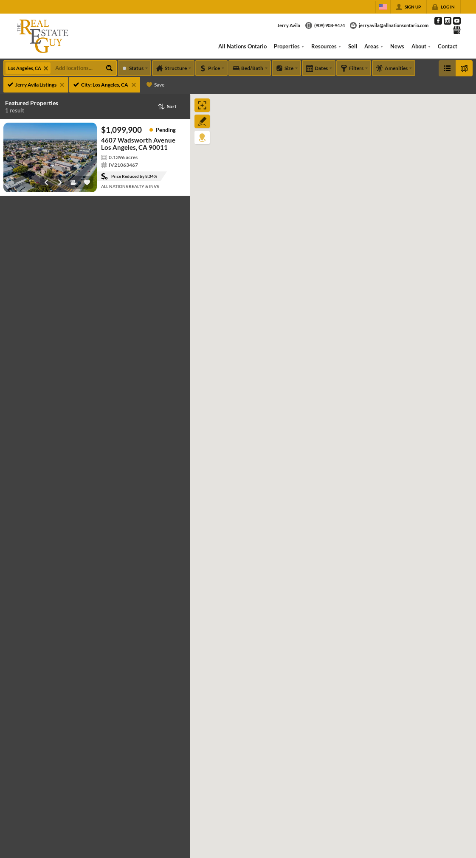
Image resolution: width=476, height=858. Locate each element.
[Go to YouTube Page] (457, 21)
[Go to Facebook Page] (438, 21)
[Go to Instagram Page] (447, 21)
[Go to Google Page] (457, 30)
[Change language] (383, 7)
